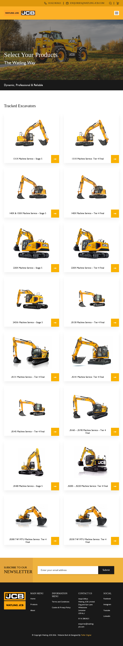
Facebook (107, 599)
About (32, 610)
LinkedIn (106, 616)
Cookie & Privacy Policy (61, 607)
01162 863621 (54, 3)
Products (33, 604)
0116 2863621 (83, 618)
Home (32, 599)
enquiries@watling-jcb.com (87, 3)
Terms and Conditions (60, 602)
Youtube (106, 610)
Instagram (107, 604)
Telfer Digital (86, 635)
